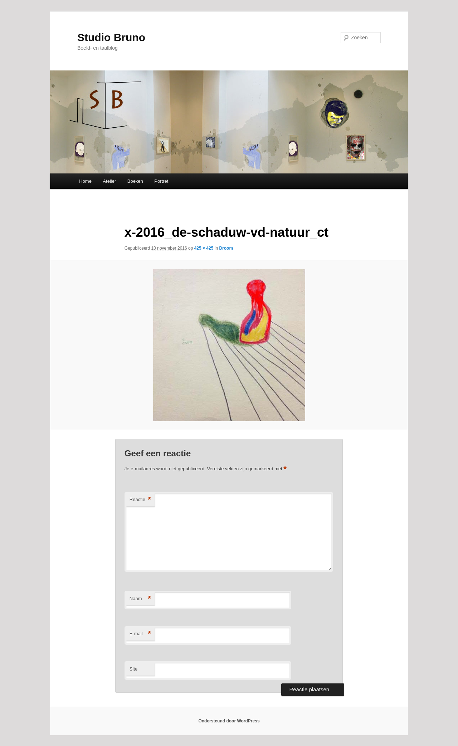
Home (85, 181)
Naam (140, 599)
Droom (226, 248)
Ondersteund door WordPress (228, 720)
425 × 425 (204, 248)
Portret (161, 181)
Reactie (140, 500)
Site (133, 669)
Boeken (135, 181)
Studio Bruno (111, 37)
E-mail (140, 634)
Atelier (109, 181)
